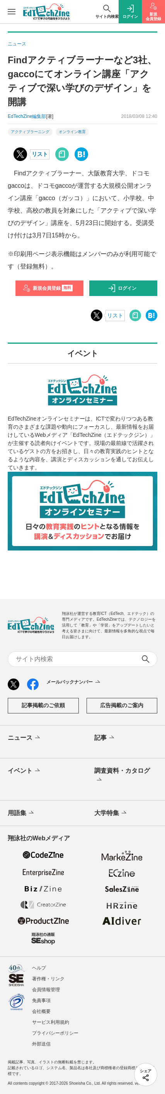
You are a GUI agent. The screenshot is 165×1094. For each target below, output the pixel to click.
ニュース (24, 738)
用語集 (21, 813)
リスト (40, 154)
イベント (24, 771)
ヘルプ (39, 968)
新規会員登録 (48, 288)
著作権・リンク (48, 978)
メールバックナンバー (74, 682)
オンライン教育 (72, 132)
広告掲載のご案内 (121, 705)
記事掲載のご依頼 (43, 705)
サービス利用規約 (50, 1022)
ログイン (122, 288)
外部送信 (41, 1044)
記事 (105, 738)
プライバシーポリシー (55, 1033)
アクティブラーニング (30, 132)
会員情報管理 (46, 989)
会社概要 (41, 1011)
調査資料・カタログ (122, 775)
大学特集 (111, 813)
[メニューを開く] (11, 11)
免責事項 (41, 1000)
